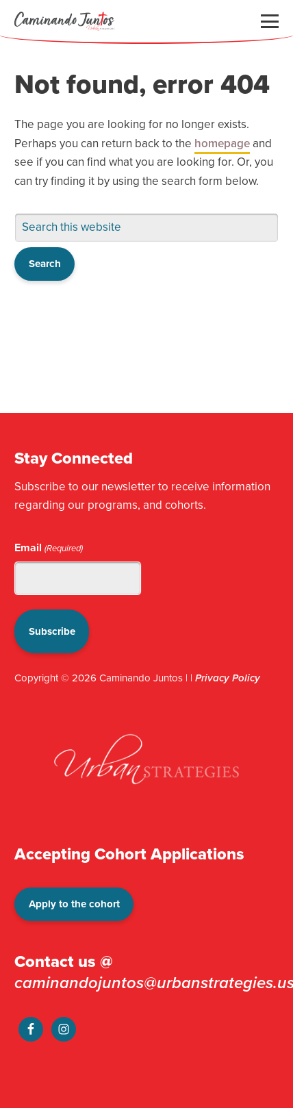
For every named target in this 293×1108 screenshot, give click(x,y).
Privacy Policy (227, 677)
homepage (222, 143)
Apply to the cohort (74, 903)
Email (48, 547)
